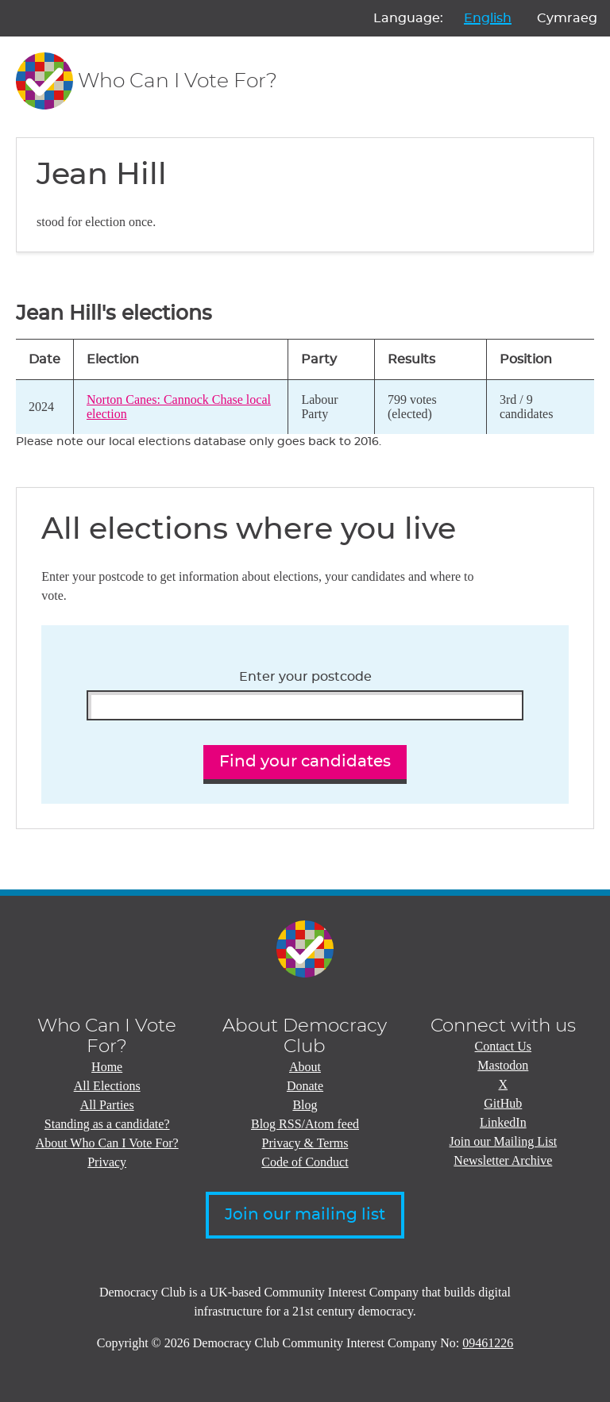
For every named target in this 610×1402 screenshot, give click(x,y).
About (305, 1067)
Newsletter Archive (503, 1160)
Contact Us (503, 1046)
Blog (304, 1105)
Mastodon (502, 1065)
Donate (305, 1086)
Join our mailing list (305, 1215)
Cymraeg (567, 18)
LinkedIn (503, 1122)
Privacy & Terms (305, 1143)
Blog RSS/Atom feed (305, 1124)
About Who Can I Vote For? (107, 1143)
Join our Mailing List (504, 1141)
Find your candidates (305, 762)
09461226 (487, 1343)
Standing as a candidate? (107, 1124)
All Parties (107, 1105)
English (488, 18)
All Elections (107, 1086)
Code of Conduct (304, 1162)
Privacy (106, 1162)
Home (106, 1067)
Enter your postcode (305, 676)
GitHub (503, 1103)
